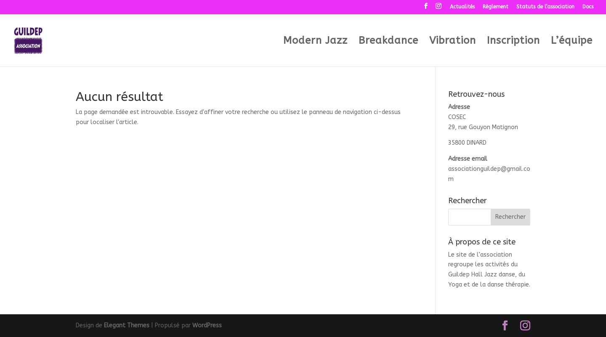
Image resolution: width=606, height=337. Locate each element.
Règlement (495, 7)
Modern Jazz (315, 41)
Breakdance (388, 41)
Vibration (452, 41)
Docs (587, 7)
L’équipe (572, 41)
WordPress (207, 325)
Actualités (462, 7)
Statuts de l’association (545, 7)
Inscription (513, 41)
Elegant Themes (126, 325)
